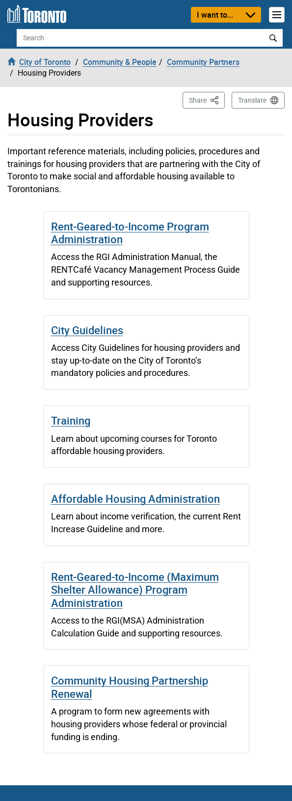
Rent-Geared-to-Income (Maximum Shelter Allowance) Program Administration (135, 590)
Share (207, 99)
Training (70, 420)
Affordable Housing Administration (135, 498)
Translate (252, 100)
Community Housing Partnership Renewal (129, 686)
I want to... (215, 14)
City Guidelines (87, 330)
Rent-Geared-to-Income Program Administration (130, 232)
